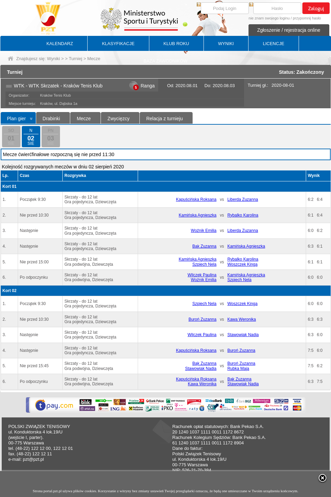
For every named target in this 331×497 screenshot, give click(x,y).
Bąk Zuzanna (204, 246)
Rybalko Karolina (242, 215)
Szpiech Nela (204, 264)
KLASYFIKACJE (118, 43)
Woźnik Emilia (203, 230)
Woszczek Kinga (242, 264)
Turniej (75, 58)
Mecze (84, 118)
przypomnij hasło (307, 18)
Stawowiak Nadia (243, 334)
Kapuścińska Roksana (196, 199)
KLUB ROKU (176, 43)
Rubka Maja (238, 368)
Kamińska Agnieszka (197, 215)
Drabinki (51, 118)
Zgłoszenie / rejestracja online (288, 30)
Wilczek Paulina (201, 275)
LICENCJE (273, 43)
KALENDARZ (59, 43)
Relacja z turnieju (164, 118)
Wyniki (53, 58)
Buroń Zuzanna (202, 319)
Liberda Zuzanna (242, 199)
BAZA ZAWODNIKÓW (165, 61)
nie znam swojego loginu (269, 18)
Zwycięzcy (118, 118)
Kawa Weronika (241, 319)
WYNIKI (226, 43)
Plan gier (16, 118)
